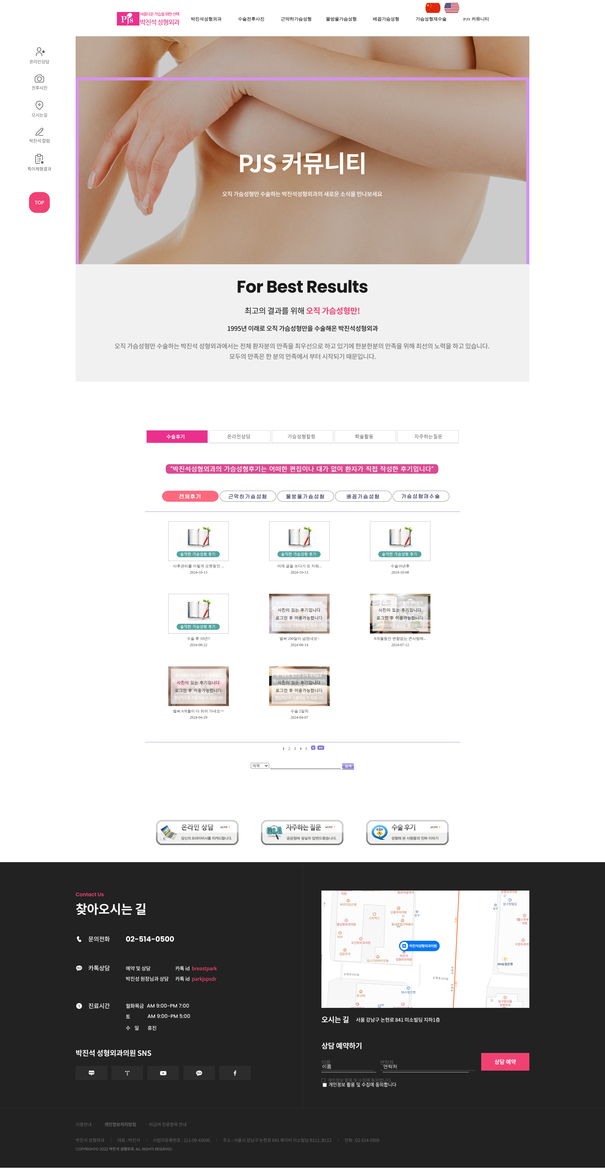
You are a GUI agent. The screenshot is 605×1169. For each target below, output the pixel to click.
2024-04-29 (198, 717)
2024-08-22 (198, 645)
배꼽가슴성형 (386, 19)
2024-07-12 (400, 645)
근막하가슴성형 (296, 19)
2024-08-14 (299, 645)
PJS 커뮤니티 (476, 19)
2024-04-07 (299, 717)
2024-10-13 (198, 572)
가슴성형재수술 (431, 19)
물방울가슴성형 (341, 19)
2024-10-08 (400, 572)
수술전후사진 (251, 19)
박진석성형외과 (206, 19)
